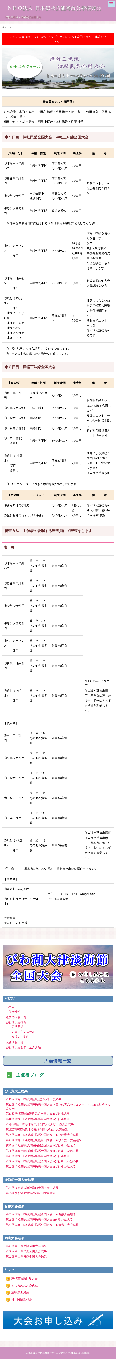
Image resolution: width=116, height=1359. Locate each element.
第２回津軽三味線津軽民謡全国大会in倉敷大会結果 (39, 1219)
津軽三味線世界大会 (24, 1278)
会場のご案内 (20, 1036)
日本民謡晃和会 (21, 1299)
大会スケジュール (23, 1031)
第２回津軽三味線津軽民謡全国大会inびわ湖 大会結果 (42, 1161)
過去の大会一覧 (16, 1017)
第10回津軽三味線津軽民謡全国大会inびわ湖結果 (37, 1119)
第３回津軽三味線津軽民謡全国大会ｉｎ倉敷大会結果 (41, 1214)
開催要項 (17, 1026)
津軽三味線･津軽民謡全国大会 (54, 1353)
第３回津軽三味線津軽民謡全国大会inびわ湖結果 (37, 1156)
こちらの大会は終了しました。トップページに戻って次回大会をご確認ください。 (58, 39)
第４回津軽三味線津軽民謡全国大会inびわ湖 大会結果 (42, 1150)
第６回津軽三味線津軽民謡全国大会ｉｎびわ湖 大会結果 (44, 1140)
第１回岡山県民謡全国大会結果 (26, 1256)
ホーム (10, 1006)
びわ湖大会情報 (16, 1022)
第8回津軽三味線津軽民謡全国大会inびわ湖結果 (37, 1129)
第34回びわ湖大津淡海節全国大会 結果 (32, 1187)
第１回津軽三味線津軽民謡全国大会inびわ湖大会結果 (40, 1166)
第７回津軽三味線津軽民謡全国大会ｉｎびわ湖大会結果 (42, 1134)
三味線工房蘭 (20, 1292)
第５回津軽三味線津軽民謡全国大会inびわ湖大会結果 (40, 1145)
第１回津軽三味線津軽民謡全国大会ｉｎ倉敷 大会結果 (42, 1224)
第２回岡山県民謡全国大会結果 (26, 1251)
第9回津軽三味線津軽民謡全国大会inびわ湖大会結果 (40, 1124)
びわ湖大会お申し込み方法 (23, 1047)
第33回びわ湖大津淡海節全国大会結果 (30, 1193)
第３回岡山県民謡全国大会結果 (26, 1246)
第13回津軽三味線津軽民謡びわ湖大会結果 (33, 1099)
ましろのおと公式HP (24, 1285)
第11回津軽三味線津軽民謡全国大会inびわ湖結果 (37, 1113)
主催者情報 (13, 1011)
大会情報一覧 (14, 1042)
